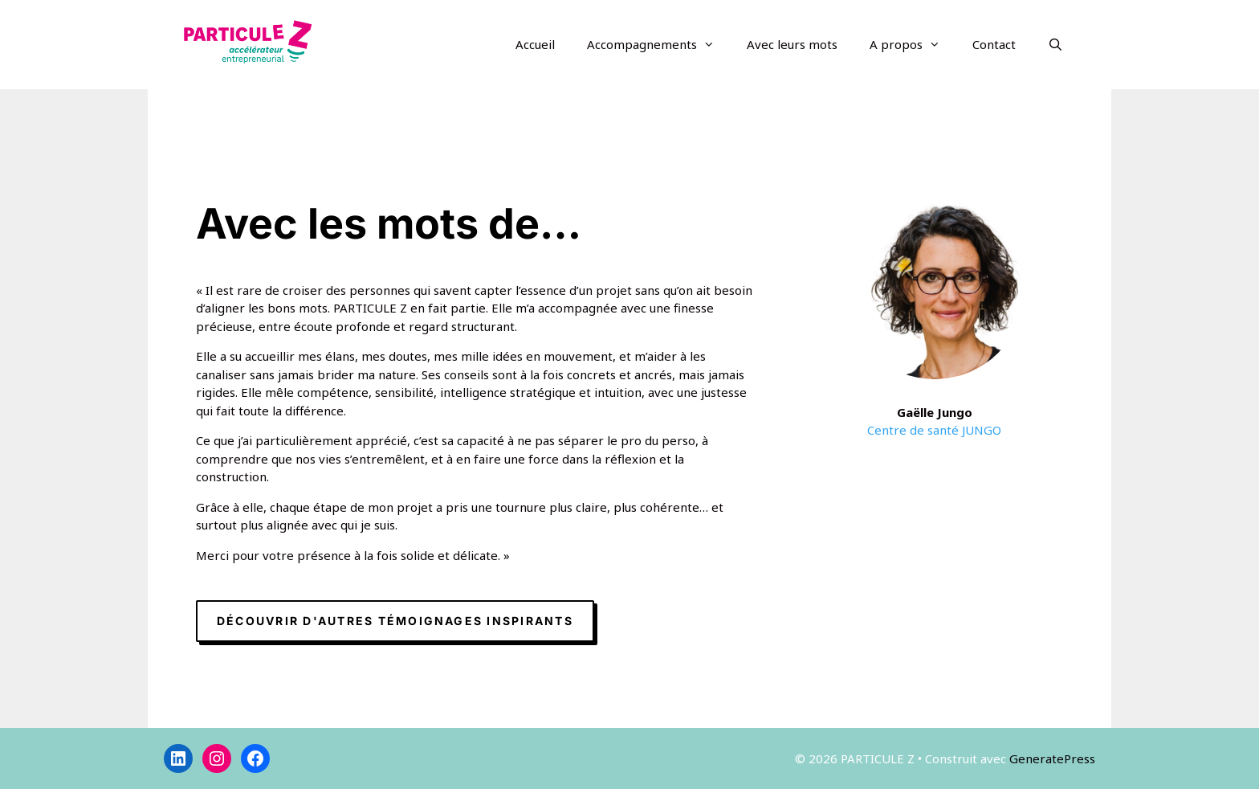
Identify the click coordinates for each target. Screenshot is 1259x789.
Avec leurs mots (792, 44)
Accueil (535, 44)
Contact (994, 44)
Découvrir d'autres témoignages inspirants (395, 621)
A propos (913, 44)
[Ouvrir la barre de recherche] (1055, 44)
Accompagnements (659, 44)
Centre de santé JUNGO (934, 430)
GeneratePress (1052, 758)
